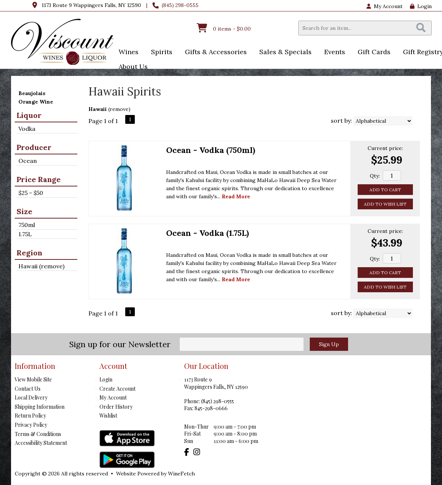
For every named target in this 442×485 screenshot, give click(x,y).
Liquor (29, 115)
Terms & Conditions (38, 433)
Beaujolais (31, 93)
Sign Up (329, 344)
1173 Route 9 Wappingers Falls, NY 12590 (91, 5)
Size (24, 211)
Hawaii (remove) (41, 266)
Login (421, 6)
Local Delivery (31, 397)
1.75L (25, 234)
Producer (34, 147)
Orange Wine (35, 101)
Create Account (117, 388)
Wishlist (108, 415)
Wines (126, 52)
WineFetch (181, 473)
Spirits (159, 52)
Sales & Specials (283, 52)
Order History (116, 406)
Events (332, 52)
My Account (113, 397)
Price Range (39, 179)
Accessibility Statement (41, 442)
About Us (130, 67)
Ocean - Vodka (210, 150)
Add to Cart (385, 189)
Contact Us (28, 388)
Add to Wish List (385, 204)
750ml (26, 224)
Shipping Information (39, 406)
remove (119, 109)
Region (29, 252)
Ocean (27, 160)
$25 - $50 (30, 192)
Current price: (385, 148)
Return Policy (30, 415)
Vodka (26, 128)
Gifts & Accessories (213, 52)
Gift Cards (374, 52)
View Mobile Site (33, 379)
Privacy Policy (31, 424)
